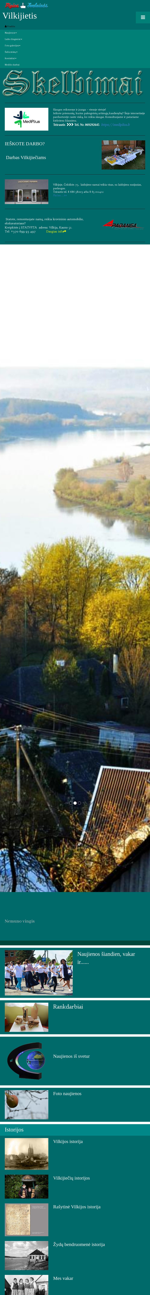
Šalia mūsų (11, 52)
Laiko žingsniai (13, 39)
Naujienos (11, 32)
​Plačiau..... (60, 195)
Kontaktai (10, 58)
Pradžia (10, 26)
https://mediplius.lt (115, 125)
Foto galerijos (12, 45)
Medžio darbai (12, 64)
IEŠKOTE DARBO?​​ (25, 143)
